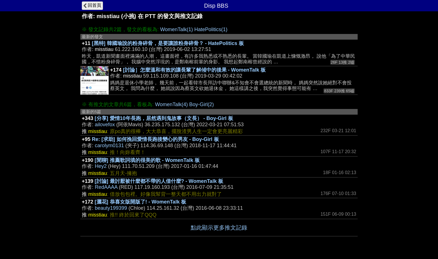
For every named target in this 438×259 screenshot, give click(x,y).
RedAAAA (106, 187)
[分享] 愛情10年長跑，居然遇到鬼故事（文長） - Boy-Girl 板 (164, 118)
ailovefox (105, 124)
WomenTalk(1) (176, 29)
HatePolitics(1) (210, 29)
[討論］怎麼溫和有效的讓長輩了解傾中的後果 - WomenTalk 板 (194, 70)
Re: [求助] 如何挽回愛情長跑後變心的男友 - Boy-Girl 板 (155, 139)
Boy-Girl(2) (201, 104)
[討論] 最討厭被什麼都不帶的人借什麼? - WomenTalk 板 (159, 181)
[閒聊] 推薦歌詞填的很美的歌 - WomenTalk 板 (147, 160)
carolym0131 (109, 145)
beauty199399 (111, 208)
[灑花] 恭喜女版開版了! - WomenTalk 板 (140, 202)
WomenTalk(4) (171, 104)
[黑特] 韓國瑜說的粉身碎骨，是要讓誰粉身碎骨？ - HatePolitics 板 (168, 43)
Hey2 (101, 166)
